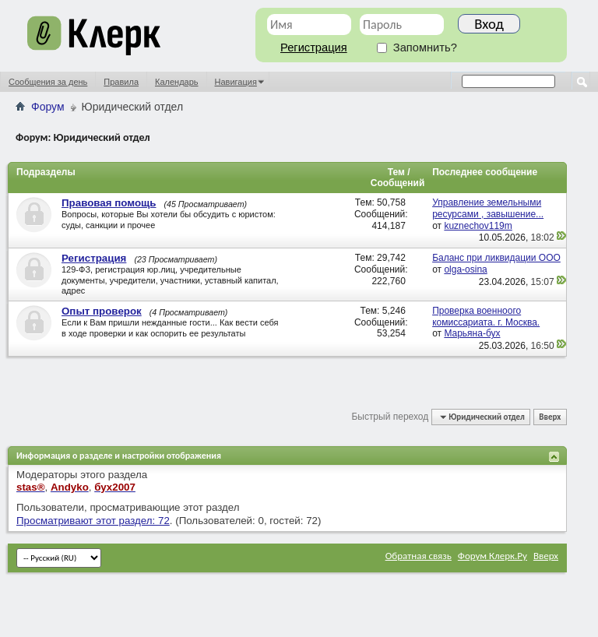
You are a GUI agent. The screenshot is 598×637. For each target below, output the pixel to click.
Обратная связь (418, 555)
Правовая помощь (109, 203)
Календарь (177, 81)
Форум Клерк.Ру (492, 555)
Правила (121, 81)
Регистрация (313, 47)
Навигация (236, 81)
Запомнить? (417, 47)
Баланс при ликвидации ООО (496, 257)
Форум (48, 106)
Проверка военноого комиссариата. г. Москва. (486, 316)
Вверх (550, 417)
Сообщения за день (48, 81)
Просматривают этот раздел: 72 (93, 520)
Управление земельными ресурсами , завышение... (487, 208)
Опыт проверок (102, 311)
